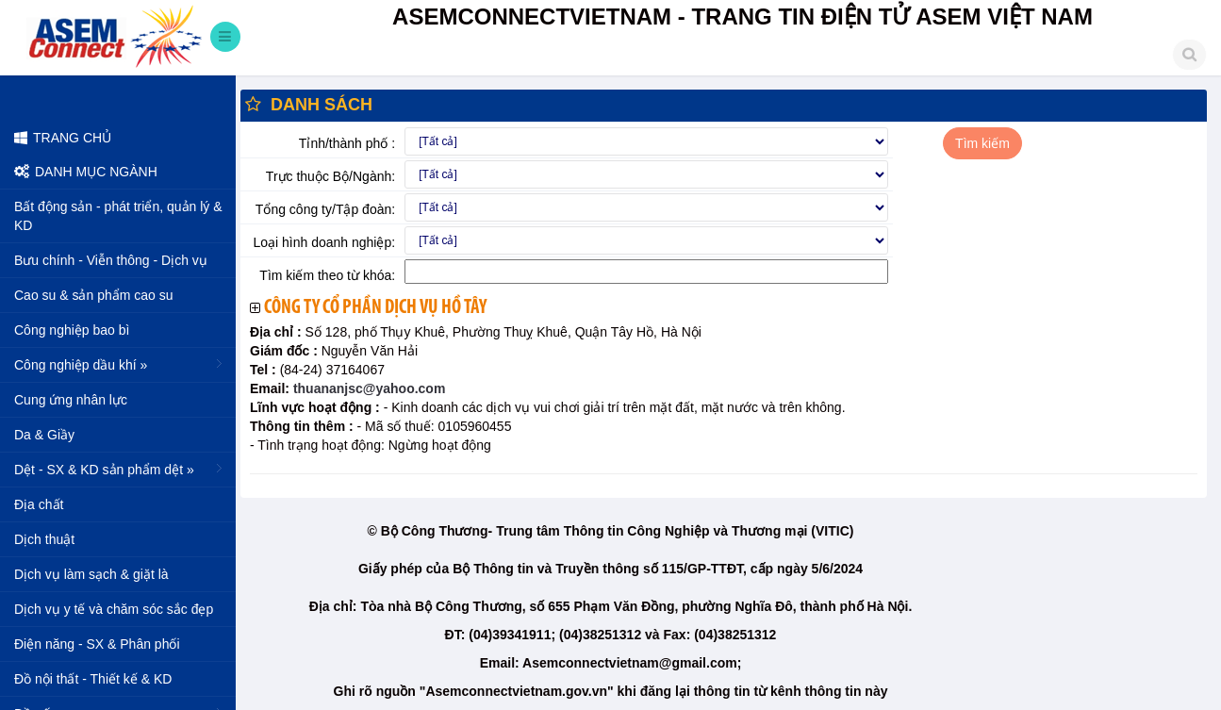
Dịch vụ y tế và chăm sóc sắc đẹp (113, 609)
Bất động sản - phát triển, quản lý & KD (118, 216)
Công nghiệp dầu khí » (120, 363)
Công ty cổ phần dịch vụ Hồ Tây (375, 308)
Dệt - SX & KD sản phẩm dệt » (120, 468)
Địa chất (38, 504)
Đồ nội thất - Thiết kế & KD (93, 678)
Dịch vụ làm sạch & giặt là (91, 574)
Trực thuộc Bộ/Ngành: (330, 176)
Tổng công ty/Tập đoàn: (325, 209)
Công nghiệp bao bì (71, 330)
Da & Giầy (44, 434)
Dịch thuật (44, 539)
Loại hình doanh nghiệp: (324, 242)
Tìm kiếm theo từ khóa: (327, 275)
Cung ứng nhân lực (70, 399)
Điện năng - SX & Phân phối (97, 644)
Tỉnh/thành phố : (347, 143)
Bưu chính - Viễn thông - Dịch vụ (110, 260)
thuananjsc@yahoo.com (367, 388)
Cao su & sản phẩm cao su (93, 295)
